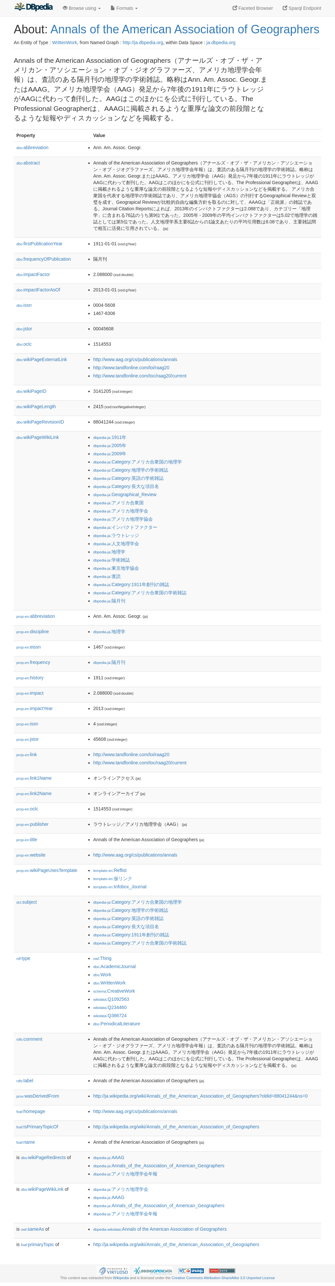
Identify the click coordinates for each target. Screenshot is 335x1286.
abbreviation (32, 147)
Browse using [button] (82, 8)
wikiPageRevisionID (40, 422)
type (23, 958)
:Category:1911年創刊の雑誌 (131, 584)
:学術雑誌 (111, 560)
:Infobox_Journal (120, 886)
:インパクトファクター (125, 527)
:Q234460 (110, 1007)
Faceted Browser (253, 8)
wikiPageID (31, 391)
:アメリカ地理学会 (120, 510)
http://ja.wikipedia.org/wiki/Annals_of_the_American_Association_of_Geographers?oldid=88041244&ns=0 (200, 1096)
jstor (24, 328)
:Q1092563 (111, 999)
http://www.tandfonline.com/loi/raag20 (131, 367)
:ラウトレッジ (116, 535)
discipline (32, 631)
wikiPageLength (36, 406)
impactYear (34, 708)
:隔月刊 (109, 600)
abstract (28, 162)
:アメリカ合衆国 (118, 502)
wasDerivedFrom (37, 1096)
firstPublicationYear (39, 243)
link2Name (34, 793)
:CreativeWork (114, 991)
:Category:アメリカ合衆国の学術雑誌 (139, 592)
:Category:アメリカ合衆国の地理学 (137, 461)
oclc (24, 344)
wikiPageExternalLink (41, 359)
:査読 (107, 576)
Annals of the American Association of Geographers (184, 29)
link (26, 754)
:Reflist (110, 870)
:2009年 (109, 453)
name (25, 1142)
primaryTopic (37, 1244)
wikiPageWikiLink (37, 437)
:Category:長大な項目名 (126, 486)
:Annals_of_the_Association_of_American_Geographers (158, 1165)
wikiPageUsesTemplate (46, 870)
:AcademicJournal (114, 966)
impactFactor (33, 274)
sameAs (32, 1229)
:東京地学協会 (116, 568)
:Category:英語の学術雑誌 (128, 478)
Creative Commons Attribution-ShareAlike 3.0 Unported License (223, 1278)
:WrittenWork (109, 982)
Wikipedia (121, 1278)
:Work (102, 974)
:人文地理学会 (116, 543)
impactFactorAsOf (38, 289)
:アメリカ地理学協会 (123, 519)
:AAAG (108, 1157)
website (30, 855)
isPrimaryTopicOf (37, 1126)
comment (29, 1039)
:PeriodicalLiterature (116, 1023)
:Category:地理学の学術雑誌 (130, 470)
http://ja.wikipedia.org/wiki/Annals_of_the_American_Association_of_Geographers (176, 1126)
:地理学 (109, 551)
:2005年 (109, 445)
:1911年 (109, 437)
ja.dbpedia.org (221, 42)
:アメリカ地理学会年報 (125, 1173)
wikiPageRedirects (43, 1157)
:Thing (102, 958)
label (24, 1080)
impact (30, 693)
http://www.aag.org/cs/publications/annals (135, 359)
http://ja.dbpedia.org (143, 42)
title (26, 839)
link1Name (34, 778)
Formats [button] (124, 8)
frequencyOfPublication (43, 259)
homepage (30, 1111)
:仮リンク (112, 878)
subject (26, 902)
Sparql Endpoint (302, 8)
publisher (32, 824)
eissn (28, 647)
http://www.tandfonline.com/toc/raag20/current (139, 375)
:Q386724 (110, 1015)
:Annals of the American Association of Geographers (160, 1229)
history (30, 677)
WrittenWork (64, 42)
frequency (33, 662)
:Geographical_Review (124, 494)
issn (24, 305)
